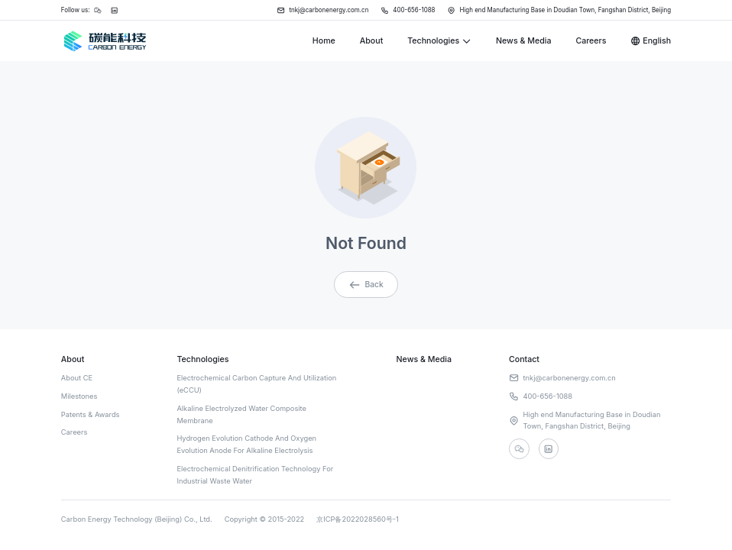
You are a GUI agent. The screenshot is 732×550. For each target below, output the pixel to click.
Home (324, 41)
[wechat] (519, 448)
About (372, 41)
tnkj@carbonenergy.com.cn (320, 10)
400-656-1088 (406, 10)
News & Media (523, 41)
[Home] (104, 41)
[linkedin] (549, 448)
